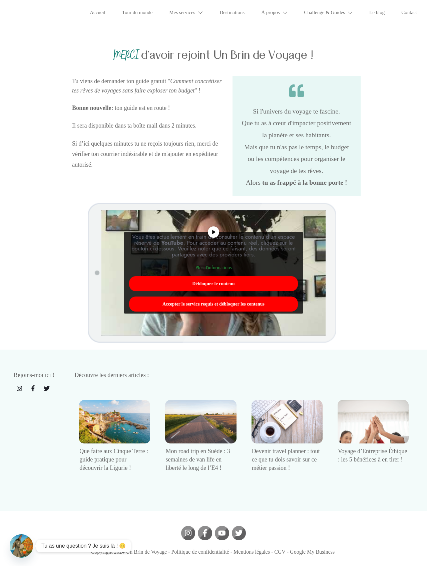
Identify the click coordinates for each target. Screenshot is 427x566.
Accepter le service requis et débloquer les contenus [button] (213, 299)
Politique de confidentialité (200, 547)
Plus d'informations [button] (213, 263)
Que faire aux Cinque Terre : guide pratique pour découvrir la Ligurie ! (113, 455)
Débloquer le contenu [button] (213, 279)
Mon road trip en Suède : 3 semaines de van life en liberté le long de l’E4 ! (197, 455)
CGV (280, 547)
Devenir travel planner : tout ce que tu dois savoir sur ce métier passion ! (286, 455)
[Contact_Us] (21, 546)
